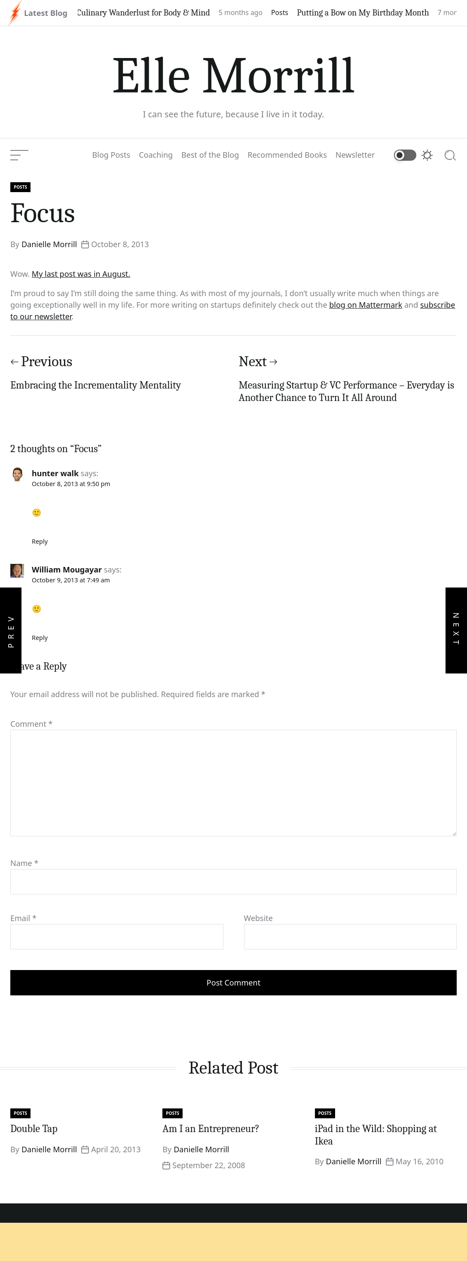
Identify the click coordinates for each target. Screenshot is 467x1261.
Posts (287, 12)
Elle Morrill (233, 75)
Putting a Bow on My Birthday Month (371, 13)
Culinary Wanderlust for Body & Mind (151, 13)
